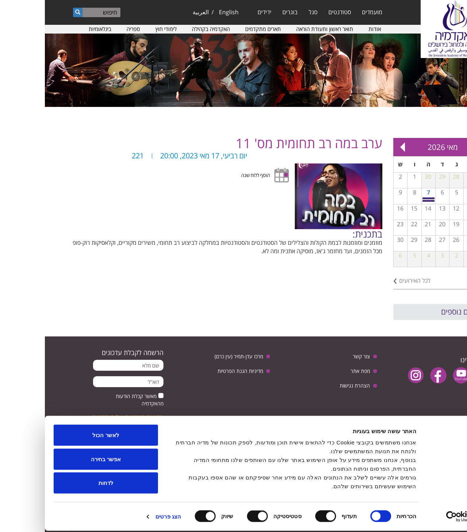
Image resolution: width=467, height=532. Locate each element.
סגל (268, 12)
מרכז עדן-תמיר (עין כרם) (194, 356)
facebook (393, 375)
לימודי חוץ (121, 28)
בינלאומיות (55, 28)
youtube (416, 375)
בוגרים (245, 12)
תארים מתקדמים (218, 28)
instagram (371, 375)
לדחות (61, 484)
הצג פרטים (123, 517)
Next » (357, 147)
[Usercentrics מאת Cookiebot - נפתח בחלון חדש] (420, 517)
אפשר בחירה (61, 460)
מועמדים (327, 12)
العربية (156, 12)
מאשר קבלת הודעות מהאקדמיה (95, 400)
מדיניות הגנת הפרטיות (195, 370)
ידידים (220, 12)
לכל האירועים (370, 281)
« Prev (438, 147)
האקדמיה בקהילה (166, 28)
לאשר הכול (60, 436)
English (184, 12)
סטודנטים (294, 12)
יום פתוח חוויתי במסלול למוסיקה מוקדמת (384, 198)
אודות (330, 28)
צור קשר (316, 356)
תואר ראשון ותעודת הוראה (279, 28)
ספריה (88, 28)
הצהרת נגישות (310, 385)
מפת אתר (315, 370)
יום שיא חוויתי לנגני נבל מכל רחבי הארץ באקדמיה (384, 201)
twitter (439, 375)
